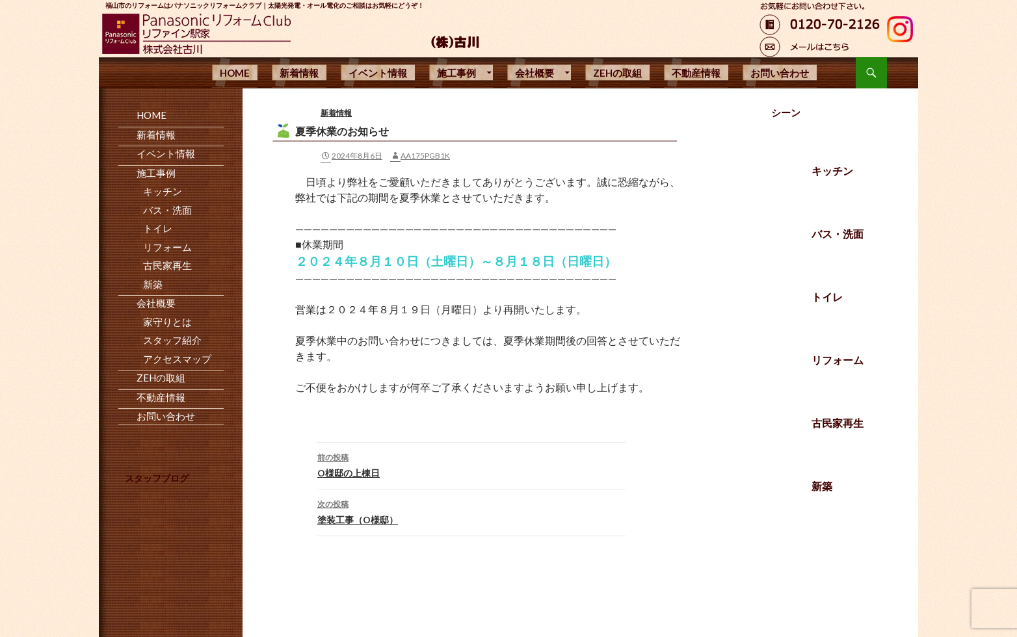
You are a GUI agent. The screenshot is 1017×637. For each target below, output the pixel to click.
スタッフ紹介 (172, 340)
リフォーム (838, 360)
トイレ (827, 297)
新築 (822, 486)
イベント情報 (378, 73)
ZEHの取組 (617, 73)
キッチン (832, 170)
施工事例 (456, 73)
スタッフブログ (157, 478)
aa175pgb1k (425, 156)
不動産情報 (696, 73)
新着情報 (299, 73)
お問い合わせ (779, 73)
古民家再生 (838, 423)
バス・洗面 (838, 234)
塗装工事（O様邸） (471, 511)
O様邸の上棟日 (471, 464)
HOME (235, 73)
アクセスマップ (177, 359)
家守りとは (167, 322)
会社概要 (534, 73)
